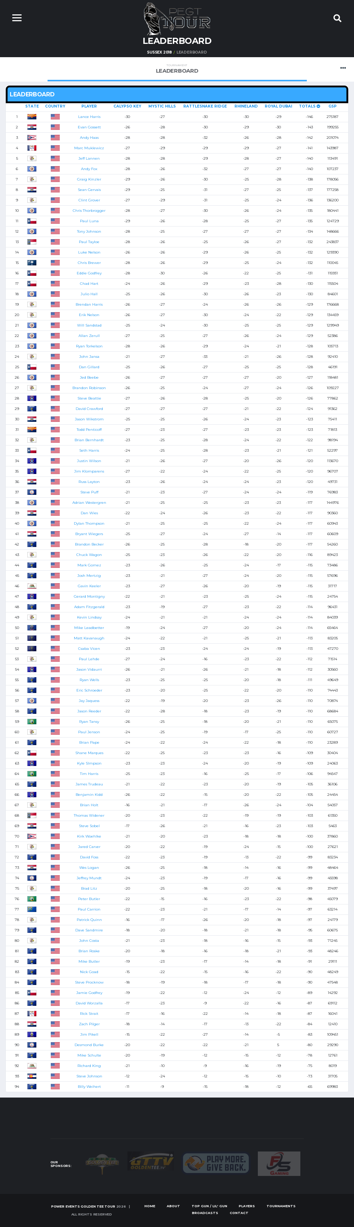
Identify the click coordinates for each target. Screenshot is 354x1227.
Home (149, 1206)
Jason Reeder (89, 711)
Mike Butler (89, 961)
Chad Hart (89, 283)
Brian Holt (89, 805)
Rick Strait (89, 1013)
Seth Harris (89, 450)
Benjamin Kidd (89, 794)
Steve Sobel (89, 826)
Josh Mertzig (89, 575)
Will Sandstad (89, 325)
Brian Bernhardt (89, 440)
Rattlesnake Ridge (205, 106)
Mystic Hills (162, 106)
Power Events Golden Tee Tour (83, 1206)
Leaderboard (177, 69)
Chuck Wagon (89, 554)
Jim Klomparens (89, 471)
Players (247, 1206)
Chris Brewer (89, 262)
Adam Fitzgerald (89, 607)
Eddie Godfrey (89, 273)
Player (89, 106)
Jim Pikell (89, 1034)
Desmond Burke (89, 1045)
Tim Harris (89, 773)
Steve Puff (89, 492)
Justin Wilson (89, 461)
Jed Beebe (89, 377)
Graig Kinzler (89, 179)
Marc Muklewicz (89, 148)
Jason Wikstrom (89, 419)
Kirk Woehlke (89, 836)
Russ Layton (89, 481)
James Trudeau (89, 784)
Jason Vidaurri (89, 669)
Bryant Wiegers (89, 534)
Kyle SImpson (89, 763)
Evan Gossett (89, 127)
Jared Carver (89, 846)
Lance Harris (89, 116)
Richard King (89, 1065)
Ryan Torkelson (89, 346)
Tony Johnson (89, 231)
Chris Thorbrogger (89, 210)
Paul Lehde (89, 659)
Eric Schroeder (89, 690)
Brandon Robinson (89, 388)
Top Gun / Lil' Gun (209, 1206)
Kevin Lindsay (89, 617)
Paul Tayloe (89, 242)
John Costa (89, 940)
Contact (239, 1213)
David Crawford (89, 408)
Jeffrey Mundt (89, 878)
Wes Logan (89, 867)
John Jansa (89, 356)
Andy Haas (89, 137)
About (173, 1206)
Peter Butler (89, 899)
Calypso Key (127, 106)
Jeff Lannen (89, 158)
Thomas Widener (89, 815)
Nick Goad (89, 972)
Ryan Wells (89, 680)
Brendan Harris (89, 304)
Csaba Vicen (89, 648)
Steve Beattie (89, 398)
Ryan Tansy (89, 721)
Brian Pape (89, 742)
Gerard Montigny (89, 596)
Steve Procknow (89, 982)
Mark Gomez (89, 565)
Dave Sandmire (89, 930)
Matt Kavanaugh (89, 638)
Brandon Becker (89, 544)
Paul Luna (89, 221)
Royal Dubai (278, 106)
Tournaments (281, 1206)
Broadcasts (205, 1213)
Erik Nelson (89, 315)
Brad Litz (89, 888)
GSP (332, 106)
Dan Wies (89, 513)
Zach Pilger (89, 1024)
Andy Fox (89, 169)
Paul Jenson (89, 732)
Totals (309, 106)
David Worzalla (89, 1003)
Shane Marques (89, 753)
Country (55, 106)
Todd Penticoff (89, 429)
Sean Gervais (89, 189)
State (32, 106)
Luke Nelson (89, 252)
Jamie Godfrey (89, 992)
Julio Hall (89, 294)
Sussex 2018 (159, 52)
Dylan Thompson (89, 523)
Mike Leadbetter (89, 627)
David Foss (89, 857)
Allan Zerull (89, 335)
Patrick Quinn (89, 919)
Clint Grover (89, 200)
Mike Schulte (89, 1055)
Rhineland (246, 106)
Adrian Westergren (89, 502)
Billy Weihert (89, 1086)
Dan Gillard (89, 367)
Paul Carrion (89, 909)
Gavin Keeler (89, 586)
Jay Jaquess (89, 700)
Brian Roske (89, 951)
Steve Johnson (89, 1076)
